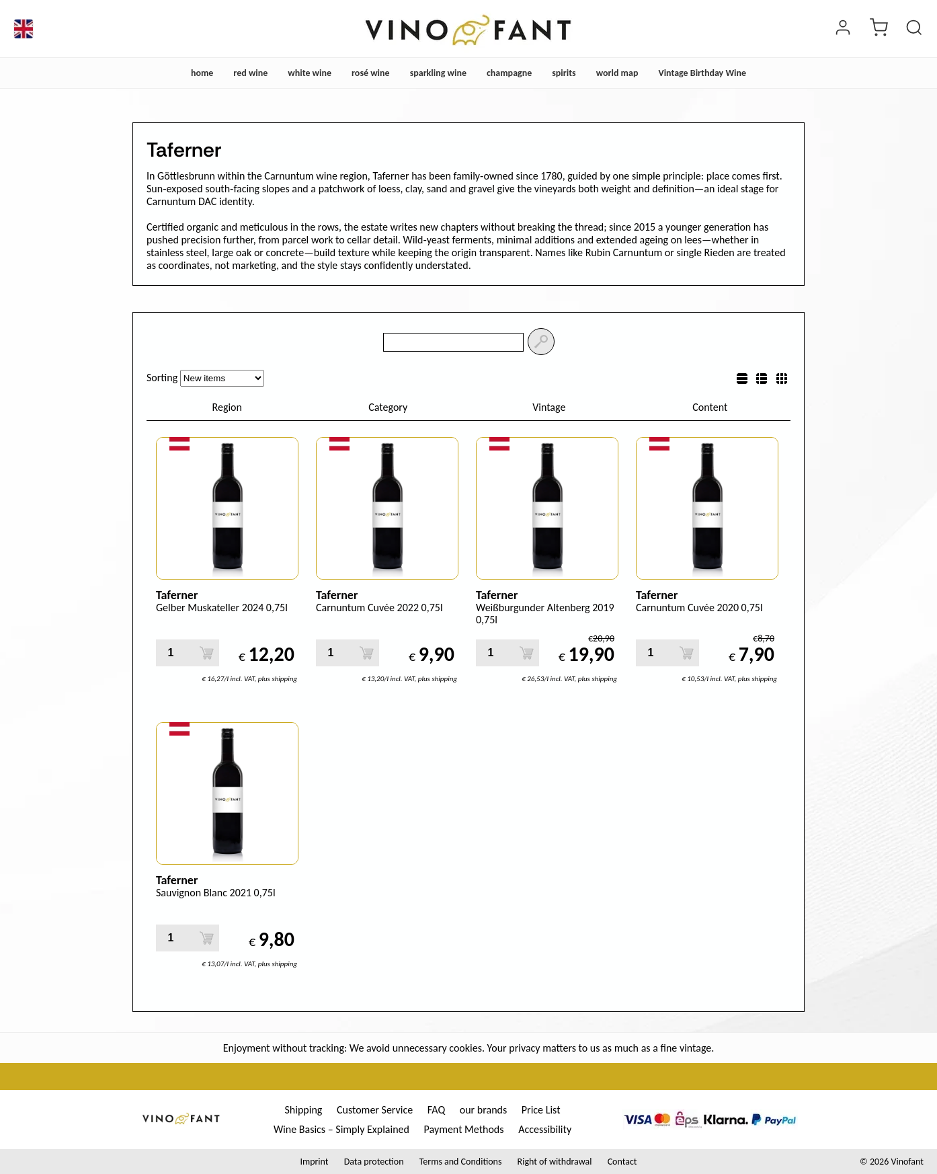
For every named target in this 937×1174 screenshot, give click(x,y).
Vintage (548, 407)
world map (617, 73)
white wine (309, 73)
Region (227, 407)
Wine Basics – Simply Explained (341, 1129)
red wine (250, 73)
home (202, 73)
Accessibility (544, 1129)
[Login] (842, 29)
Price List (541, 1109)
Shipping (303, 1109)
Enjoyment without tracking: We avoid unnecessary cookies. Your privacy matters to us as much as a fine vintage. (469, 1048)
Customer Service (375, 1109)
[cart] (878, 29)
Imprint (314, 1161)
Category (387, 407)
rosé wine (371, 73)
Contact (622, 1161)
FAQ (436, 1109)
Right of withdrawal (555, 1161)
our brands (483, 1109)
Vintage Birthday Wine (702, 73)
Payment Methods (464, 1129)
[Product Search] (914, 29)
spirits (563, 73)
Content (709, 407)
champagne (509, 73)
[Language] (23, 29)
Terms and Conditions (460, 1161)
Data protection (374, 1161)
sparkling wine (438, 73)
